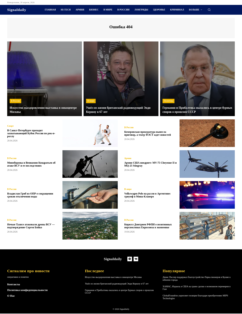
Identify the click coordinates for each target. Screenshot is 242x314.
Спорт (10, 126)
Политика (168, 101)
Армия (127, 159)
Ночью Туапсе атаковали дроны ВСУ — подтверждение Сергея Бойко (32, 226)
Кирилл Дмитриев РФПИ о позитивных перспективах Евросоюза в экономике (150, 226)
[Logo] (16, 10)
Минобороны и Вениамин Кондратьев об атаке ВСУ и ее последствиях (32, 164)
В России (15, 101)
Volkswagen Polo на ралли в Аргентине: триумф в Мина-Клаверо (150, 195)
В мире (90, 101)
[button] (209, 9)
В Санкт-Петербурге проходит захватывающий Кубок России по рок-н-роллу (32, 133)
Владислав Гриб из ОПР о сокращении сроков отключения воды (33, 195)
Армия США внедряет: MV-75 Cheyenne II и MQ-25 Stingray (144, 164)
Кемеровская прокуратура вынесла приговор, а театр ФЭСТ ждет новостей (150, 133)
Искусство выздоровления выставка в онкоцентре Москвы (113, 277)
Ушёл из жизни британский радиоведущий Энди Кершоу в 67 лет (116, 284)
